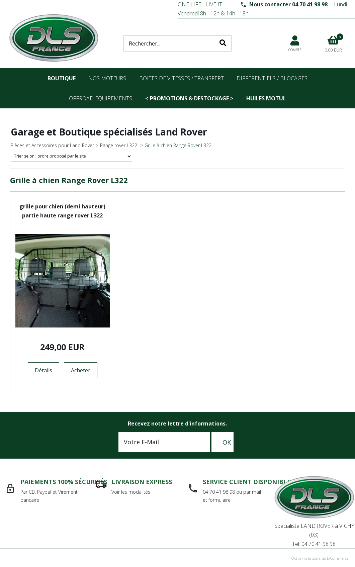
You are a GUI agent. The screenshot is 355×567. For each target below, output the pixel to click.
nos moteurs (107, 78)
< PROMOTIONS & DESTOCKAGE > (189, 98)
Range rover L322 (119, 145)
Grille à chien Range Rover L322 (178, 145)
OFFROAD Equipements (100, 98)
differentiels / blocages (272, 78)
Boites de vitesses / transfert (181, 78)
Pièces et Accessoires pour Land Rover (52, 145)
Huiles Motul (266, 98)
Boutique (62, 78)
